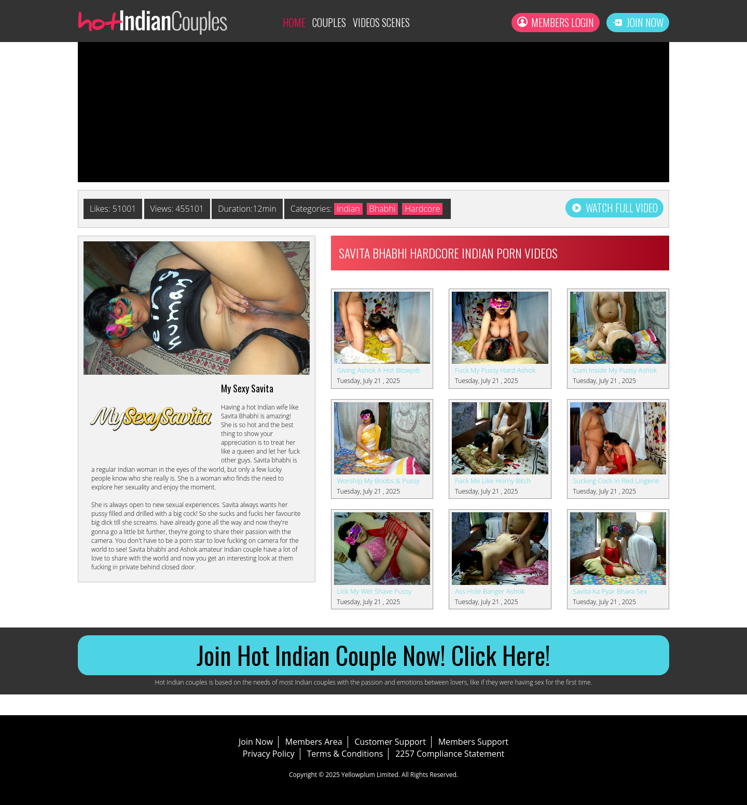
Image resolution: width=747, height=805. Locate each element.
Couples (329, 22)
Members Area (313, 741)
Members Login (555, 22)
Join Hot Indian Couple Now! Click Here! (373, 654)
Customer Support (389, 741)
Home (294, 22)
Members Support (473, 741)
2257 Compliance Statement (449, 753)
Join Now (637, 22)
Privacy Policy (269, 753)
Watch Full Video (614, 207)
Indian (348, 208)
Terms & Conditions (345, 753)
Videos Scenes (381, 22)
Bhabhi (382, 208)
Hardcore (422, 208)
